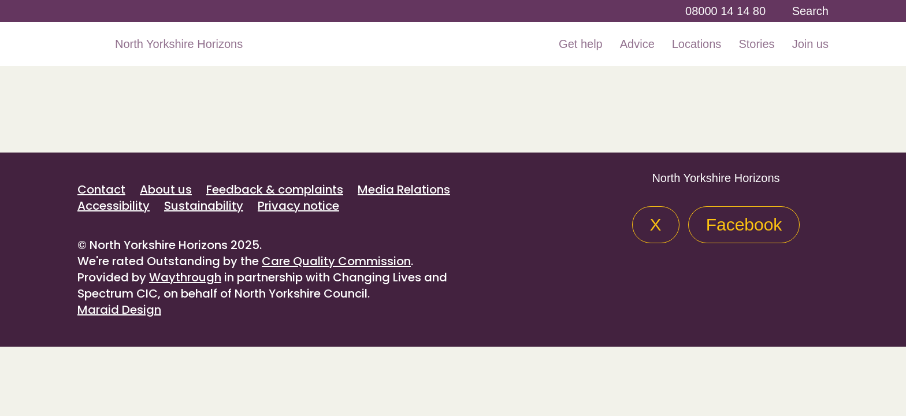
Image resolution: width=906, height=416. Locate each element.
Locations (697, 44)
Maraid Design (119, 310)
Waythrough (185, 277)
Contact (101, 189)
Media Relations (404, 189)
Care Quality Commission (336, 261)
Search (810, 11)
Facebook (744, 224)
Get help (581, 44)
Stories (756, 44)
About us (166, 189)
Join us (810, 44)
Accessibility (113, 206)
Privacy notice (298, 206)
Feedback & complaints (274, 189)
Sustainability (203, 206)
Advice (637, 44)
